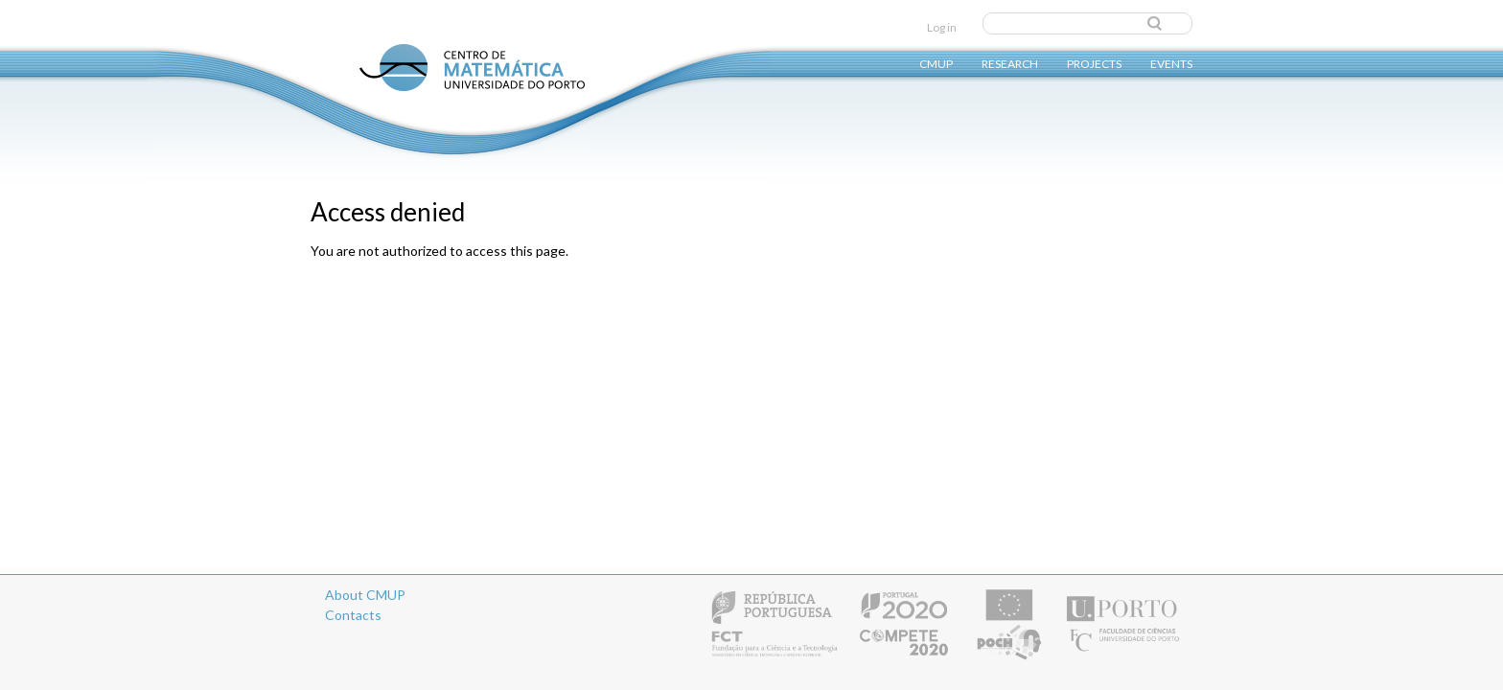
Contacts (353, 615)
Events (1171, 63)
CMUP (936, 63)
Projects (1094, 63)
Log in (942, 27)
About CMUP (365, 594)
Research (1010, 63)
